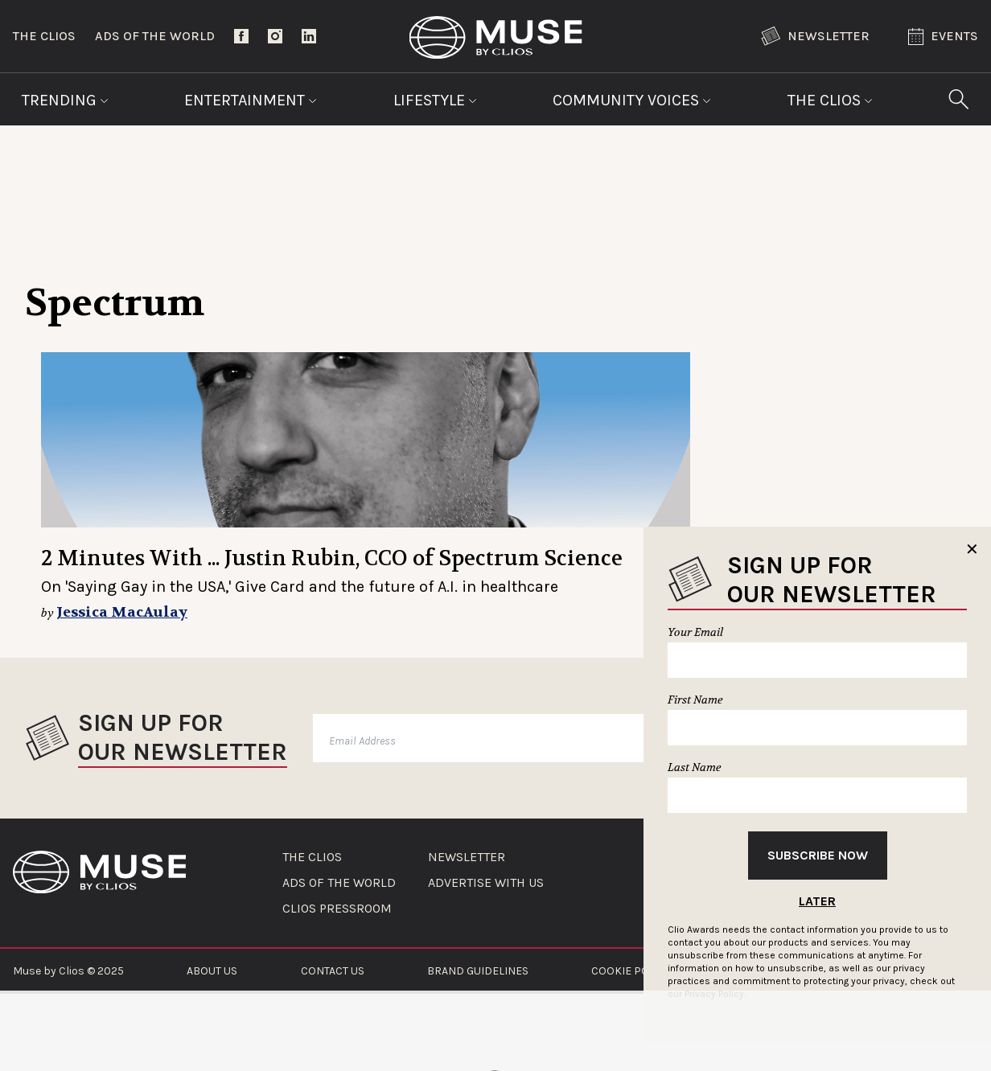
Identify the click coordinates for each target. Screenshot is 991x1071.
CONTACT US (332, 971)
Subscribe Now (817, 855)
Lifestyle (435, 100)
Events (943, 36)
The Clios (44, 35)
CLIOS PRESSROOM (337, 908)
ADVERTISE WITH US (486, 882)
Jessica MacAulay (121, 612)
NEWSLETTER (466, 857)
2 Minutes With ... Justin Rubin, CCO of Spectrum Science (332, 558)
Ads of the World (155, 35)
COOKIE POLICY (631, 971)
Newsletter (815, 36)
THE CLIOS (312, 857)
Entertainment (250, 100)
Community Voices (632, 100)
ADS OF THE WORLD (339, 882)
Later (817, 901)
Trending (65, 100)
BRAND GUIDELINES (477, 971)
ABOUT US (212, 971)
